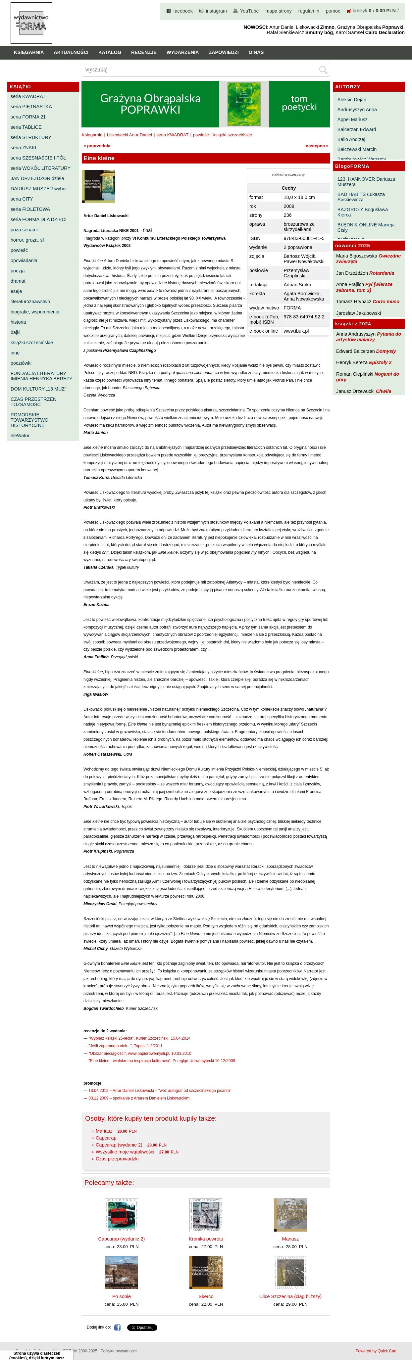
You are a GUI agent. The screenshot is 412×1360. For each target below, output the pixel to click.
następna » (317, 145)
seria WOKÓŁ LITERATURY (41, 168)
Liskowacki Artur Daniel (129, 134)
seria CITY (22, 199)
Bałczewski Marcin (357, 149)
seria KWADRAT (28, 96)
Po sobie (121, 1296)
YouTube (249, 11)
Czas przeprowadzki (117, 1158)
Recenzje (144, 52)
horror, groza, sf (27, 240)
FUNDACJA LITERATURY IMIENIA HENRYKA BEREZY (42, 376)
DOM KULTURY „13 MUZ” (38, 389)
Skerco (206, 1296)
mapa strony (279, 11)
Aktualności (71, 52)
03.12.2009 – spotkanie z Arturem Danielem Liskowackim (138, 1098)
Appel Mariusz (352, 119)
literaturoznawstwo (30, 301)
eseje (16, 291)
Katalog (109, 52)
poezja (18, 270)
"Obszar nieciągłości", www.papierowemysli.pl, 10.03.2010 (139, 1053)
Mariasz (104, 1131)
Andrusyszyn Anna (357, 109)
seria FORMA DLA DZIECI (39, 219)
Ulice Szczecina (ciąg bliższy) (290, 1296)
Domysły (386, 351)
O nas (256, 52)
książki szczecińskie (32, 342)
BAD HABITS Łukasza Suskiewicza (361, 197)
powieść (19, 250)
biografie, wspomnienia (35, 311)
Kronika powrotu (206, 1239)
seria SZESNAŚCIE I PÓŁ (38, 158)
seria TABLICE (26, 127)
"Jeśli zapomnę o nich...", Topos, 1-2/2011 (125, 1046)
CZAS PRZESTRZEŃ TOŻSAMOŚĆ (33, 402)
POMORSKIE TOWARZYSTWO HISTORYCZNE (29, 420)
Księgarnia (29, 52)
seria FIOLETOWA (30, 209)
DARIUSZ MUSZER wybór (39, 188)
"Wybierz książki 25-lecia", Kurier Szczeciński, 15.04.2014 (139, 1038)
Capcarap (106, 1138)
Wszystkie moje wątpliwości (125, 1151)
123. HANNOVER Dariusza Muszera (366, 181)
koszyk (360, 10)
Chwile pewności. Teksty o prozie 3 (367, 394)
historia (18, 322)
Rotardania (381, 273)
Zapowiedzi (223, 52)
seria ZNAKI (23, 147)
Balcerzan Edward (356, 129)
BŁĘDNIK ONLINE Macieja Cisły (366, 227)
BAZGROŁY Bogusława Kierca (362, 212)
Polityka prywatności (119, 1351)
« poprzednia (96, 145)
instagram (216, 11)
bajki (16, 332)
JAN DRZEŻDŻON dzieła (37, 178)
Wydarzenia (183, 52)
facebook (182, 11)
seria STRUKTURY (31, 137)
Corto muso (386, 301)
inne (15, 352)
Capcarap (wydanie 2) (119, 1145)
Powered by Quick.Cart (376, 1351)
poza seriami (24, 229)
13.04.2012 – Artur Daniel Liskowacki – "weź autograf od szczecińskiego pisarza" (159, 1090)
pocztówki (21, 363)
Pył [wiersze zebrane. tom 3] (364, 287)
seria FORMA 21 (28, 116)
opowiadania (24, 260)
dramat (18, 281)
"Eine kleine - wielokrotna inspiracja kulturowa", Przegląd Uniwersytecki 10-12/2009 (161, 1060)
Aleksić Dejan (351, 99)
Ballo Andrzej (351, 139)
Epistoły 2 (380, 362)
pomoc (333, 11)
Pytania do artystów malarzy (368, 336)
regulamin (308, 11)
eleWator (20, 435)
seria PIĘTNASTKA (31, 106)
